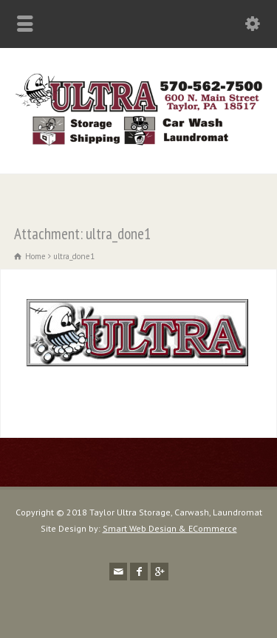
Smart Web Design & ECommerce (170, 528)
